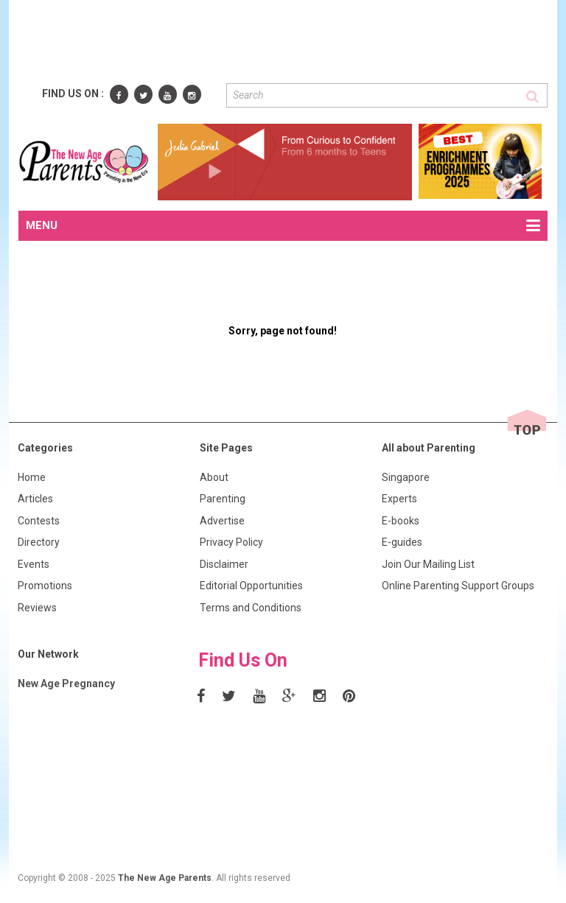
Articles (35, 499)
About (214, 477)
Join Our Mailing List (428, 564)
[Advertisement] (286, 43)
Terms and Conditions (250, 608)
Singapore (406, 477)
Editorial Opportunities (251, 585)
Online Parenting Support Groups (458, 585)
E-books (400, 521)
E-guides (402, 542)
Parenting (222, 499)
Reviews (37, 608)
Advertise (222, 521)
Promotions (45, 585)
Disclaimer (224, 564)
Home (32, 477)
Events (33, 564)
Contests (39, 521)
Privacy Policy (231, 542)
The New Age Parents (165, 878)
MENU (283, 226)
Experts (399, 499)
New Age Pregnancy (66, 683)
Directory (39, 542)
